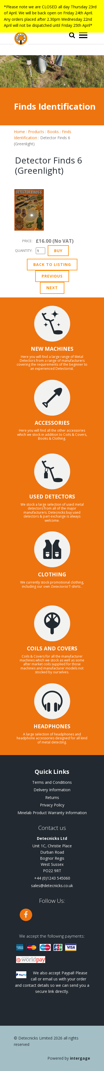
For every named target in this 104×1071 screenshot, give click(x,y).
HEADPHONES (52, 726)
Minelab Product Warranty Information (52, 812)
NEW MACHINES (52, 348)
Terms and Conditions (52, 782)
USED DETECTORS (52, 496)
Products (36, 131)
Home (19, 131)
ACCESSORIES (52, 422)
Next (52, 287)
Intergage (80, 1058)
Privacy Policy (52, 805)
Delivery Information (52, 789)
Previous (52, 276)
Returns (52, 797)
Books (53, 131)
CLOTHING (52, 574)
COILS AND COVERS (52, 648)
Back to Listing (52, 264)
